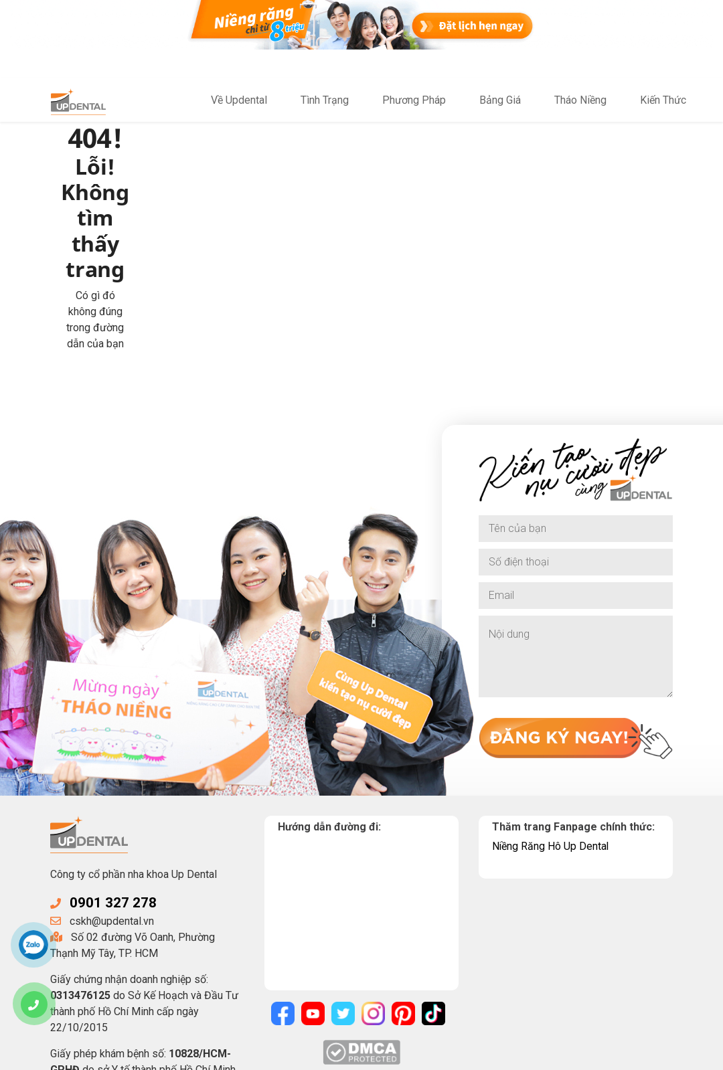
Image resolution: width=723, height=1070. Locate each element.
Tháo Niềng (580, 100)
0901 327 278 (113, 755)
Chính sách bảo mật (310, 1055)
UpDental (159, 1055)
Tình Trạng (325, 100)
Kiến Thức (663, 100)
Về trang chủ (227, 230)
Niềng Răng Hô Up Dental (551, 697)
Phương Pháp (414, 100)
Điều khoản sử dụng (411, 1055)
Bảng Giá (500, 100)
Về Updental (239, 100)
